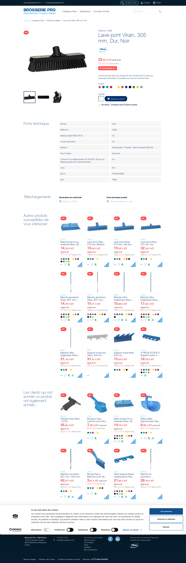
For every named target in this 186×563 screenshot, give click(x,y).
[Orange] (122, 87)
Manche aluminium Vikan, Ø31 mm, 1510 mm (96, 298)
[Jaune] (118, 87)
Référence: (102, 31)
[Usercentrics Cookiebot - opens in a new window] (15, 558)
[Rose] (99, 87)
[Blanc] (115, 87)
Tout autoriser (166, 540)
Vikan (114, 124)
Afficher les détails (131, 558)
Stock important (110, 518)
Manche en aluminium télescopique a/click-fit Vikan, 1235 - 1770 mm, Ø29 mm (151, 475)
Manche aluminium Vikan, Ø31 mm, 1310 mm (69, 298)
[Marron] (134, 87)
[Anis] (137, 87)
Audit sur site (40, 518)
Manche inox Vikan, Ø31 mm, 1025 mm (70, 475)
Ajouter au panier (116, 98)
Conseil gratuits (75, 518)
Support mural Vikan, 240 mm (124, 353)
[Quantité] (101, 98)
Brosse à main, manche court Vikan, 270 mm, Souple (97, 420)
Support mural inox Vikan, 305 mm (96, 353)
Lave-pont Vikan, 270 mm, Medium (96, 243)
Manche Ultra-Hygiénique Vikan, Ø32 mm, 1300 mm (123, 298)
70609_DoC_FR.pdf (68, 201)
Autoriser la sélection (166, 547)
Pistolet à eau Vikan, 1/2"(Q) (70, 420)
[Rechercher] (147, 11)
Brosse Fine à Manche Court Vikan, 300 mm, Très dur (97, 475)
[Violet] (126, 87)
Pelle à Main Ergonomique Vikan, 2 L (150, 420)
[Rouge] (111, 87)
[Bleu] (107, 87)
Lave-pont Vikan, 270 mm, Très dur (122, 243)
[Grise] (141, 87)
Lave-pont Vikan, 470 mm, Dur (149, 243)
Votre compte (89, 532)
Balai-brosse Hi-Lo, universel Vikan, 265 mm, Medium (70, 243)
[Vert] (103, 87)
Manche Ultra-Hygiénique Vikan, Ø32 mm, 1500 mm (150, 298)
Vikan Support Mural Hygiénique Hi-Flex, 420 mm (124, 475)
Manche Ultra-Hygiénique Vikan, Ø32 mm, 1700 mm (70, 353)
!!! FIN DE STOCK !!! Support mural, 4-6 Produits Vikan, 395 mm (150, 353)
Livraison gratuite (146, 518)
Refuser (166, 555)
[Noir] (130, 87)
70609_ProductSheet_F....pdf (119, 201)
